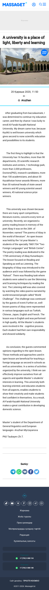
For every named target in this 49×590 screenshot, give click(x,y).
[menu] (44, 4)
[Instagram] (29, 503)
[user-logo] (34, 6)
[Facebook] (24, 503)
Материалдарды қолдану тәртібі (25, 529)
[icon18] (24, 497)
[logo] (15, 4)
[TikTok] (6, 503)
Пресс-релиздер (24, 523)
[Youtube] (12, 503)
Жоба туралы (24, 516)
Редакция (24, 535)
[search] (40, 4)
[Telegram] (35, 503)
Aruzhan (24, 100)
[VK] (18, 503)
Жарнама (24, 510)
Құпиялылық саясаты (24, 541)
